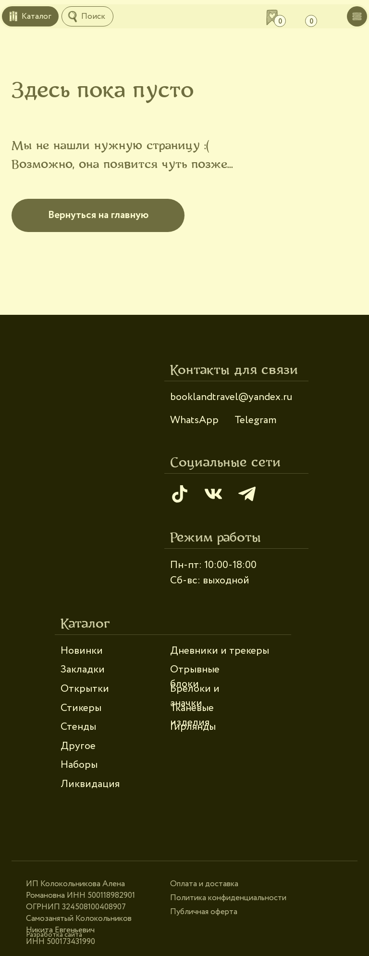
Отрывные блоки (195, 677)
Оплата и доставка (204, 884)
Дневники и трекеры (219, 651)
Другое (78, 746)
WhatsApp (194, 420)
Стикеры (81, 708)
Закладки (83, 669)
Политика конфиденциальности (228, 898)
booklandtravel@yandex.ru (231, 397)
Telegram (255, 420)
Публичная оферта (203, 912)
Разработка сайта (54, 935)
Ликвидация (90, 784)
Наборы (79, 765)
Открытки (85, 689)
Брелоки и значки (195, 696)
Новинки (82, 651)
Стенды (78, 727)
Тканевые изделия (192, 715)
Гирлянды (193, 727)
